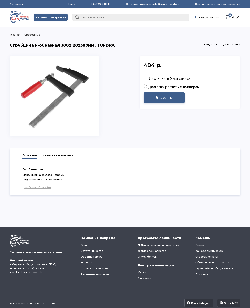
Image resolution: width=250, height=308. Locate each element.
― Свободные (30, 34)
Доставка (201, 274)
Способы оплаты (206, 256)
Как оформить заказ (209, 250)
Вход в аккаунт (209, 17)
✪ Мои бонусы (147, 256)
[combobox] (130, 17)
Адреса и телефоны (94, 268)
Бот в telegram (199, 303)
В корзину (164, 97)
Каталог (143, 272)
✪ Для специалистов (152, 250)
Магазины (16, 4)
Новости (86, 262)
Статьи (199, 244)
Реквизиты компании (95, 274)
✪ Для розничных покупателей (158, 244)
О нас (71, 3)
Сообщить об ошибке (37, 187)
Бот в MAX (228, 303)
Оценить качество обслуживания (217, 3)
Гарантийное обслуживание (214, 268)
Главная (15, 34)
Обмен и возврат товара (212, 262)
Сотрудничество (92, 250)
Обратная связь (91, 256)
